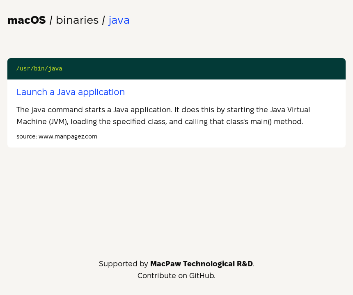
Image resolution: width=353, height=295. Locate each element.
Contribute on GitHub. (176, 275)
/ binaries (53, 20)
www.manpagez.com (68, 136)
